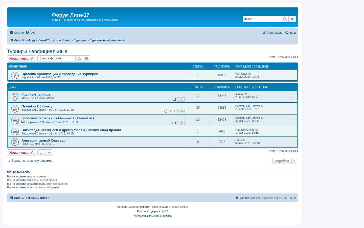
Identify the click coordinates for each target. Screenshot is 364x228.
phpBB (144, 207)
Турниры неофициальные (37, 51)
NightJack (27, 77)
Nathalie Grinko (245, 129)
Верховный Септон (33, 109)
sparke (239, 94)
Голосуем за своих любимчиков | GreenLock (58, 118)
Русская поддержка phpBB (152, 211)
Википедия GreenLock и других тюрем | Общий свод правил (71, 130)
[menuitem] (30, 33)
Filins (24, 143)
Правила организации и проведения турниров (59, 74)
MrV (24, 97)
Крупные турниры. (37, 94)
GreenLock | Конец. (37, 106)
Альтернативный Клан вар (43, 140)
